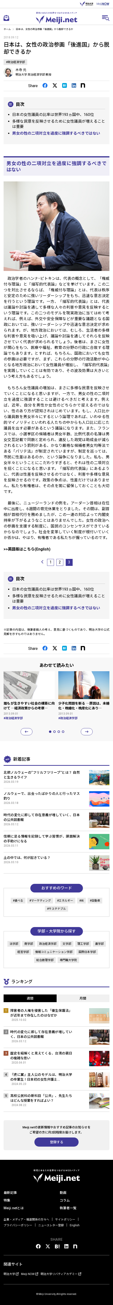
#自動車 (95, 900)
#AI (81, 900)
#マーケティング (40, 900)
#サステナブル (56, 908)
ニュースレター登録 (51, 1225)
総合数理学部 (45, 960)
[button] (26, 731)
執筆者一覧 (68, 1208)
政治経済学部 (47, 944)
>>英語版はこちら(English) (27, 549)
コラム (65, 1200)
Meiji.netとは (14, 1208)
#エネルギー (65, 900)
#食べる (18, 900)
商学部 (28, 944)
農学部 (99, 944)
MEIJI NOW (103, 4)
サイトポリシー (65, 1219)
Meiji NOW (29, 1274)
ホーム (7, 29)
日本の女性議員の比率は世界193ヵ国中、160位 (53, 114)
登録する (56, 1142)
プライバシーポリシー (18, 1225)
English (75, 1225)
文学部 (67, 944)
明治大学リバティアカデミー (61, 1274)
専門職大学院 (68, 960)
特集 (7, 1200)
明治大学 (86, 3)
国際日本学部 (87, 952)
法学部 (14, 944)
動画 (63, 1193)
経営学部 (23, 952)
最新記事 (10, 1193)
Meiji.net (56, 18)
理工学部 (83, 944)
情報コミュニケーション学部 (53, 952)
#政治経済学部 (15, 62)
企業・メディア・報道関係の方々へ (26, 1219)
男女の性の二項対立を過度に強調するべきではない (56, 133)
